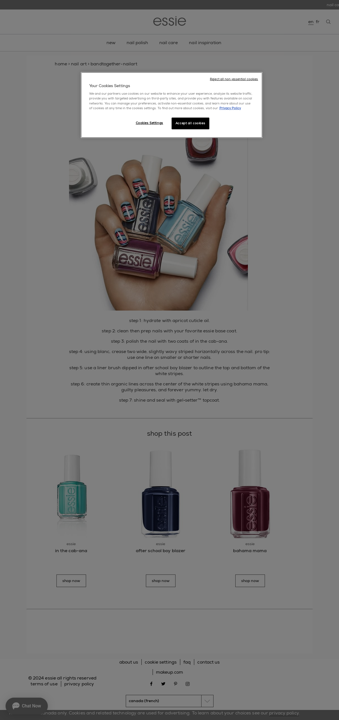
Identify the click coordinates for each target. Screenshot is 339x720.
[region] (171, 105)
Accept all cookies (190, 123)
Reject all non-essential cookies (234, 79)
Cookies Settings (149, 123)
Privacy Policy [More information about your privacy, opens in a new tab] (230, 108)
